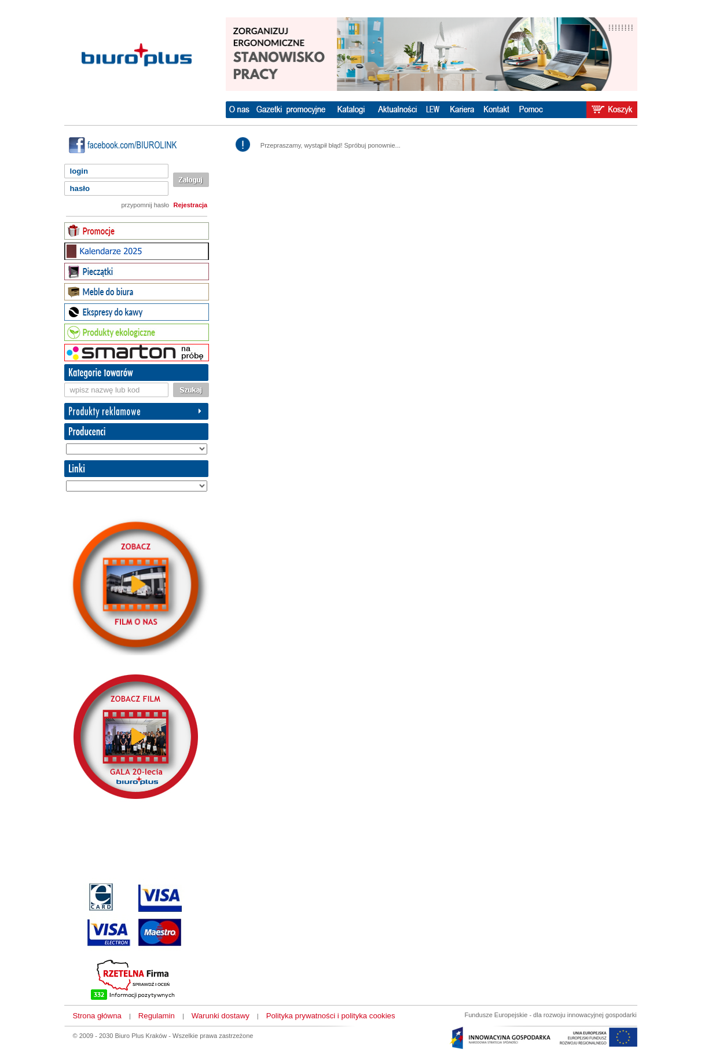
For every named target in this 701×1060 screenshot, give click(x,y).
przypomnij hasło (146, 204)
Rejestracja (191, 204)
